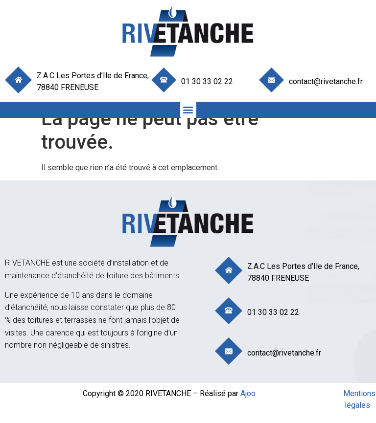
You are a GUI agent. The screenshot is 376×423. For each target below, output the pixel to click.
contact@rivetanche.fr (326, 81)
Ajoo (248, 393)
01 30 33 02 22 (207, 81)
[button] (188, 110)
